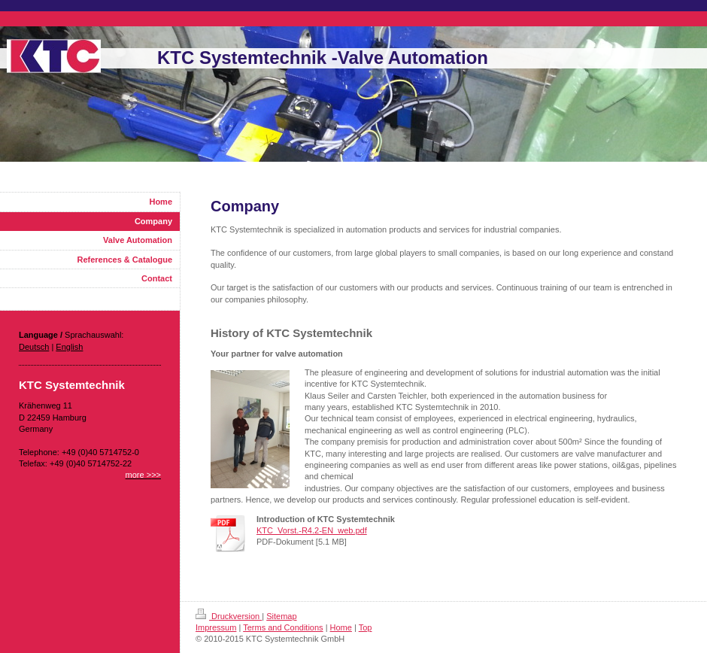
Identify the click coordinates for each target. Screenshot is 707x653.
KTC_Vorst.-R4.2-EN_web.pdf (311, 530)
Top (365, 627)
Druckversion (229, 616)
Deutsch (34, 346)
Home (341, 627)
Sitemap (281, 616)
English (69, 346)
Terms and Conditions (283, 627)
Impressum (216, 627)
